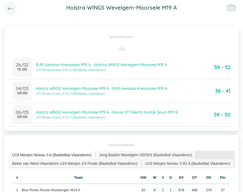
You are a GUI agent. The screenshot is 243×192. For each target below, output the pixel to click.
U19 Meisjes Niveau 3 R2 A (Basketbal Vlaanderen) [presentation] (187, 163)
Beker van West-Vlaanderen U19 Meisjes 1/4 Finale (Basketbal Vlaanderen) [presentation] (74, 163)
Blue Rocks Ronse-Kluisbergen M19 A (51, 190)
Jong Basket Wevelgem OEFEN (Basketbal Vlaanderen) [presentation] (145, 155)
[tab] (52, 155)
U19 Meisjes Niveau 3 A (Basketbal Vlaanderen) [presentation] (51, 155)
